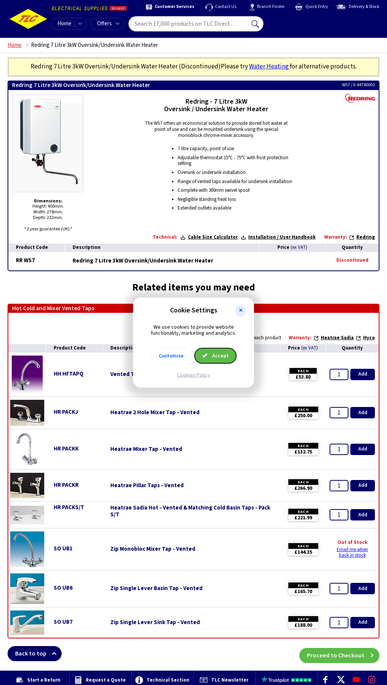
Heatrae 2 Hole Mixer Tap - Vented (155, 412)
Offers (108, 24)
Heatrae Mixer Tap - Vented (146, 449)
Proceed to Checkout (343, 653)
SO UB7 (63, 622)
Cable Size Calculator (209, 237)
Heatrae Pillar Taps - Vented (147, 485)
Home (64, 24)
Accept (215, 356)
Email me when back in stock (352, 552)
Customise (171, 356)
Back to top (38, 653)
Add (362, 374)
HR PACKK (66, 449)
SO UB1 (63, 549)
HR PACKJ (66, 412)
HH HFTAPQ (69, 374)
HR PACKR (66, 485)
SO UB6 (63, 588)
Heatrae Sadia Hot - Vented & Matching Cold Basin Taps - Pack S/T (190, 511)
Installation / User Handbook (278, 237)
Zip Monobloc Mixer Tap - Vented (152, 549)
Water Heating (269, 66)
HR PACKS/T (69, 507)
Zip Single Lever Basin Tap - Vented (156, 588)
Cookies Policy (193, 375)
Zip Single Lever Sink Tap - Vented (155, 622)
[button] (240, 310)
